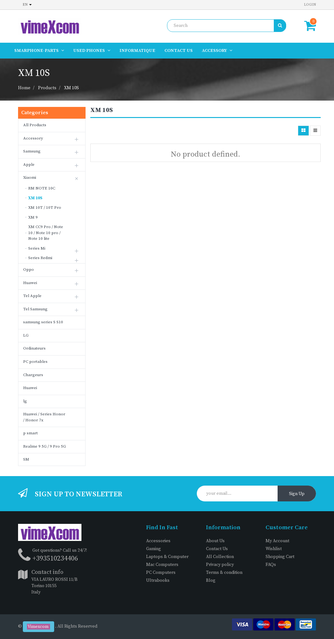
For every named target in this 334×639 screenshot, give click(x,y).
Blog (210, 580)
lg (25, 401)
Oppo (28, 269)
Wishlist (274, 549)
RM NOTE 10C (41, 188)
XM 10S (71, 88)
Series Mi (36, 248)
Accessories (158, 541)
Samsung (32, 151)
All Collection (220, 557)
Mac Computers (162, 565)
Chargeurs (33, 374)
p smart (30, 433)
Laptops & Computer (167, 557)
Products (47, 88)
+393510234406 (55, 558)
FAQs (271, 565)
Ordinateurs (34, 348)
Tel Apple (32, 295)
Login (310, 4)
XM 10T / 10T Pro (44, 207)
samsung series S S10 (43, 322)
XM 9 (33, 217)
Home (24, 88)
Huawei (30, 282)
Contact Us (217, 549)
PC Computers (161, 572)
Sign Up (297, 494)
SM (26, 459)
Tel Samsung (35, 309)
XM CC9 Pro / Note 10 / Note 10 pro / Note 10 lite (45, 232)
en (27, 4)
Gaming (153, 549)
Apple (29, 164)
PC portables (35, 361)
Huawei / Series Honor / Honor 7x (44, 417)
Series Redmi (40, 257)
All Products (34, 124)
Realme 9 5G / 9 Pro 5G (44, 446)
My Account (277, 541)
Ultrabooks (158, 580)
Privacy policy (220, 565)
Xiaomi (29, 177)
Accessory (33, 138)
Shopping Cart (280, 557)
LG (26, 335)
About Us (215, 541)
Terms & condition (224, 572)
